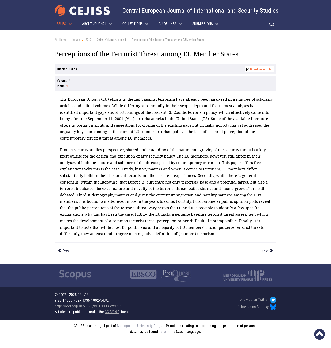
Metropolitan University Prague (140, 325)
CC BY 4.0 (112, 312)
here (162, 331)
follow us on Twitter (257, 300)
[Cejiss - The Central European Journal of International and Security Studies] (82, 10)
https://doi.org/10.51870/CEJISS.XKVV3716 (88, 306)
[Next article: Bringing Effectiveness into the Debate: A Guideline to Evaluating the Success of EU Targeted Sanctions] (267, 251)
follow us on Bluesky (256, 307)
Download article (260, 69)
